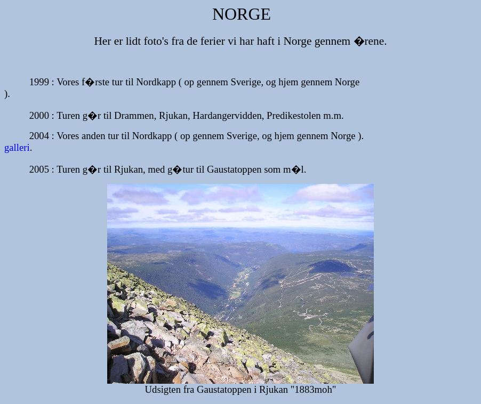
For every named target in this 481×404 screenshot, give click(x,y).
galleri (17, 147)
